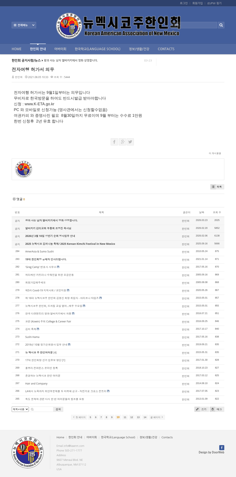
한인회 (19, 77)
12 (131, 417)
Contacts (166, 49)
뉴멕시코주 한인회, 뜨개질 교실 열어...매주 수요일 (53, 306)
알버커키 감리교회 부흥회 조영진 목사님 (48, 228)
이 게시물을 (215, 153)
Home (16, 49)
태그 (216, 409)
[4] (55, 352)
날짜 (201, 212)
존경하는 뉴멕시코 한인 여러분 (42, 375)
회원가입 (197, 3)
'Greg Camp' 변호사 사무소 (40, 267)
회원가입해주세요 (35, 282)
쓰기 (200, 409)
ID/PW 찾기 (215, 3)
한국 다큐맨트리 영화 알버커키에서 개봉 (48, 313)
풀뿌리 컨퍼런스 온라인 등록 (41, 368)
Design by (211, 452)
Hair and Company (36, 383)
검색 (58, 409)
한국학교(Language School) (97, 49)
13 (138, 417)
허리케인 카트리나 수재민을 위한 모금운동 (49, 275)
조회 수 (217, 212)
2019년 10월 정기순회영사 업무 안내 (46, 344)
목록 (216, 186)
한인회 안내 (38, 47)
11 (125, 417)
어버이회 (60, 49)
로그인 (184, 3)
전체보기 (24, 25)
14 (145, 417)
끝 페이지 (156, 417)
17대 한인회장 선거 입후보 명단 (43, 360)
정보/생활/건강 (139, 49)
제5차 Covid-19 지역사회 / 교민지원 (45, 290)
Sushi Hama (32, 337)
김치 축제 (30, 329)
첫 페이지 (79, 417)
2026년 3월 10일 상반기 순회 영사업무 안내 (50, 236)
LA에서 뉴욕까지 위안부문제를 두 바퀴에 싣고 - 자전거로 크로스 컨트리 (65, 391)
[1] (63, 360)
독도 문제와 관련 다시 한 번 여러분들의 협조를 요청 (54, 399)
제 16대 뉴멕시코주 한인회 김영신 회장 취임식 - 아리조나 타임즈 (62, 298)
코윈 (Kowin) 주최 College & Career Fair (48, 321)
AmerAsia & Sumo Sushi (39, 251)
